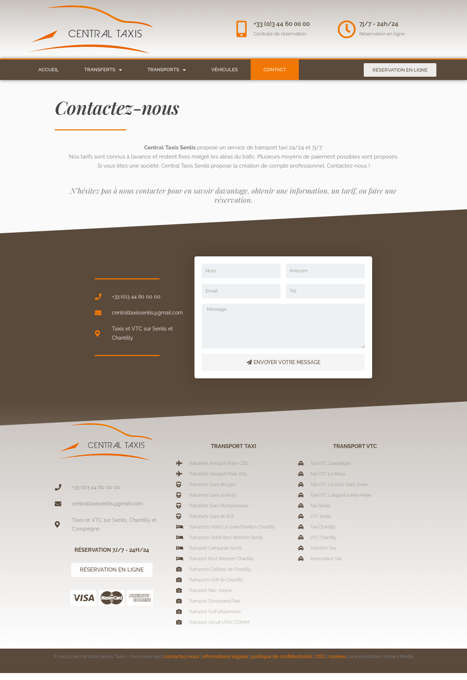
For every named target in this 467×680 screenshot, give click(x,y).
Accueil (48, 69)
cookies (337, 663)
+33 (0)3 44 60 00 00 (283, 23)
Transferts (103, 70)
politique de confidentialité (281, 663)
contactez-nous (181, 663)
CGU (320, 663)
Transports (166, 70)
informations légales (225, 663)
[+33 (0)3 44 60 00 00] (243, 29)
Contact (274, 69)
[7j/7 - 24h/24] (346, 29)
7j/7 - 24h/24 (378, 23)
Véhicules (224, 69)
